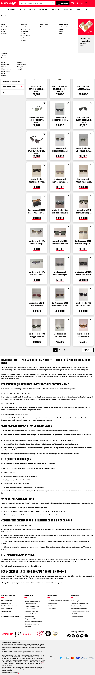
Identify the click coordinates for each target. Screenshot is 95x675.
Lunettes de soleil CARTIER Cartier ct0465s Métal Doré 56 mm (60, 335)
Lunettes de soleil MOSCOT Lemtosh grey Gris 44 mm (60, 273)
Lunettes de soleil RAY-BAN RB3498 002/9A (36, 118)
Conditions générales (76, 606)
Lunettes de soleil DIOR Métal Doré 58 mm (36, 304)
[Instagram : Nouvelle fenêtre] (73, 635)
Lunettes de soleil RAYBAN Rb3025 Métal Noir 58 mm (83, 118)
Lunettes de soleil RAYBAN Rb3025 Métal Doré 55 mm (36, 87)
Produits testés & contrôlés (31, 606)
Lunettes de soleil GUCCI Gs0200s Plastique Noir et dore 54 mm (60, 242)
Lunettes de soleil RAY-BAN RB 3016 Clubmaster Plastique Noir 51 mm (83, 56)
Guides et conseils (52, 603)
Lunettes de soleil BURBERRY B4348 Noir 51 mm (60, 118)
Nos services (28, 595)
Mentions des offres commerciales (80, 603)
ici (11, 665)
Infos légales (75, 595)
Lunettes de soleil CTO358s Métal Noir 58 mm (83, 180)
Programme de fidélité (30, 619)
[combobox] (37, 3)
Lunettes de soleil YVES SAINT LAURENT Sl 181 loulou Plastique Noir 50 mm (83, 304)
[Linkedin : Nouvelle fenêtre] (86, 635)
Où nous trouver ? (6, 611)
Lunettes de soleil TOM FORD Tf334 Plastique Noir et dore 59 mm (83, 211)
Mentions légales (75, 601)
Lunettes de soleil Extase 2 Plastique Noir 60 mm (60, 211)
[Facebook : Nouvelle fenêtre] (77, 635)
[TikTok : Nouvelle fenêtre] (69, 635)
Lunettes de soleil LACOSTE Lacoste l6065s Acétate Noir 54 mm (37, 180)
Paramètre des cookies (77, 617)
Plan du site (74, 614)
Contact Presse (51, 609)
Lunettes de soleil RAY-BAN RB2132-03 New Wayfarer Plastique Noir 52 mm (60, 87)
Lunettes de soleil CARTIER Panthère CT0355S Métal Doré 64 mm (83, 87)
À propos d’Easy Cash (8, 595)
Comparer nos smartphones (31, 625)
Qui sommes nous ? (6, 601)
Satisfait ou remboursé (30, 603)
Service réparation (29, 617)
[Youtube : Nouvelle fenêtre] (81, 635)
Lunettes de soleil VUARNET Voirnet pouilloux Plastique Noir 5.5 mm (83, 335)
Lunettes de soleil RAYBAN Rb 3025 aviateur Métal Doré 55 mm (36, 56)
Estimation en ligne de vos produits (33, 622)
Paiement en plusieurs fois (31, 611)
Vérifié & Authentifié (29, 609)
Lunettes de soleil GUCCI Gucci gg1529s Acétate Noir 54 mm (37, 335)
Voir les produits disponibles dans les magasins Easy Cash (53, 35)
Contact (50, 606)
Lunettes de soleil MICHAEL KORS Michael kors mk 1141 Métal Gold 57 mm (60, 149)
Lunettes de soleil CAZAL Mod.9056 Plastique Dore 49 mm (37, 242)
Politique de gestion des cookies (79, 609)
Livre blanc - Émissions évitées (9, 606)
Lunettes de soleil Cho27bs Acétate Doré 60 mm (60, 180)
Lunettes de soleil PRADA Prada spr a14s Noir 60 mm (83, 273)
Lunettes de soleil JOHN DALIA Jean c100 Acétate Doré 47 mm (60, 304)
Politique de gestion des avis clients (80, 611)
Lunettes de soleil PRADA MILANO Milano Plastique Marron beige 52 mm (36, 211)
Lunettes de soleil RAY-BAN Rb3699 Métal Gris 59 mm (83, 149)
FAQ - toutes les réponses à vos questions (59, 601)
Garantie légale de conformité (32, 601)
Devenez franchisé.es (7, 609)
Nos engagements (6, 603)
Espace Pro (27, 627)
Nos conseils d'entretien (30, 614)
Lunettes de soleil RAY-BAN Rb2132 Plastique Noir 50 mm (59, 56)
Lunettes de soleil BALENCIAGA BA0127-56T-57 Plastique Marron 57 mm (36, 149)
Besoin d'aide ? (52, 595)
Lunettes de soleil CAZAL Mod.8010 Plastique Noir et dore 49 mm (83, 242)
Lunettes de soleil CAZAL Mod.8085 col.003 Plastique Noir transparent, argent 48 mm (37, 273)
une (32, 376)
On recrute (4, 614)
